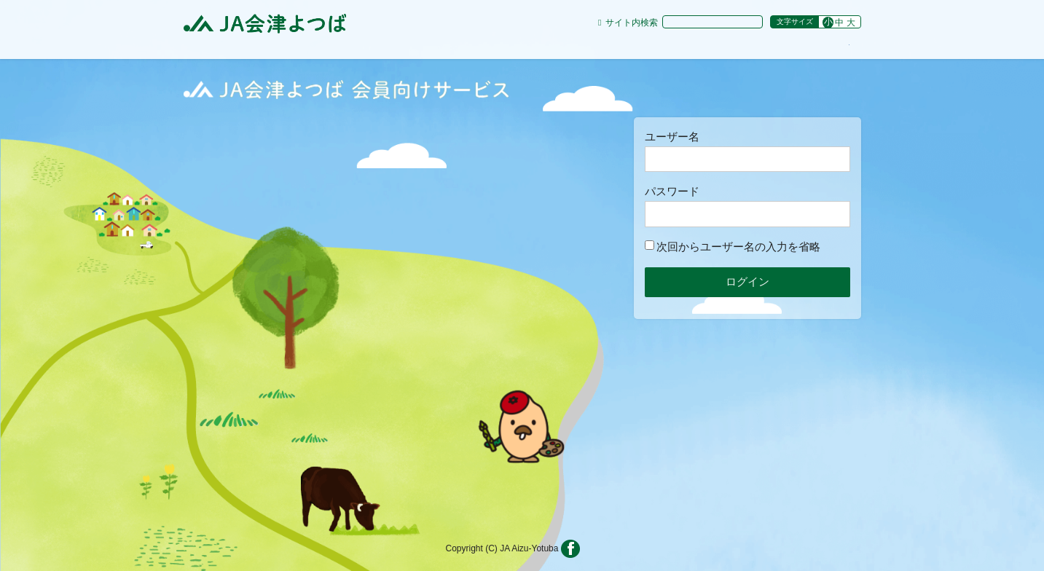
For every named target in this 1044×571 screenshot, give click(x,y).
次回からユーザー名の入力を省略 (732, 246)
